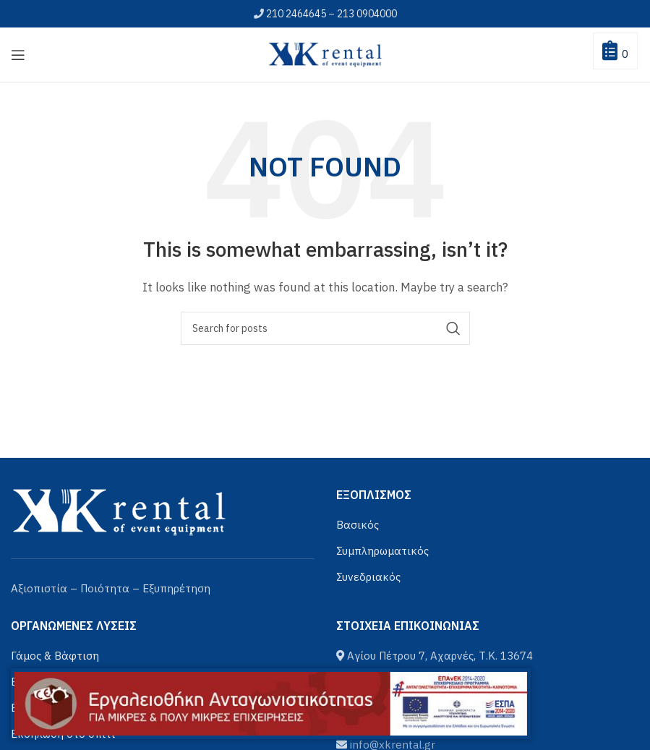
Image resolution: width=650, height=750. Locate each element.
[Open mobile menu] (18, 55)
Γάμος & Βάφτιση (55, 655)
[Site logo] (325, 53)
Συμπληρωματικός (382, 551)
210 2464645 (296, 13)
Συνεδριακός (368, 577)
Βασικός (357, 525)
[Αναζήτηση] (325, 328)
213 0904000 (367, 13)
